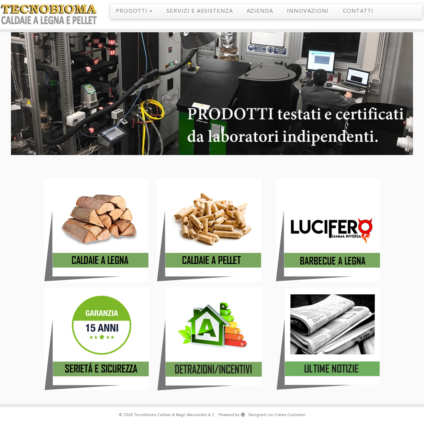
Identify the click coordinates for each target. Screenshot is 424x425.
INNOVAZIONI (307, 10)
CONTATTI (357, 10)
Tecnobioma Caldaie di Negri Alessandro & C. (174, 414)
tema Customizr (291, 414)
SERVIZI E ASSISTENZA (199, 10)
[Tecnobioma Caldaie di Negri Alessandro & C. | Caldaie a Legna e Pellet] (49, 14)
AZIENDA (259, 10)
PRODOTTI (133, 10)
